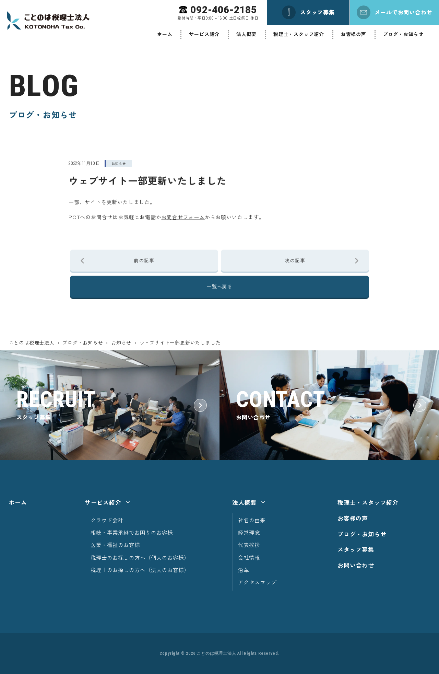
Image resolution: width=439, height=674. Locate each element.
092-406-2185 (223, 9)
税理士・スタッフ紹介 (298, 34)
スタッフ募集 (355, 549)
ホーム (164, 34)
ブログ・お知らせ (403, 34)
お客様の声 (353, 34)
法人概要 (246, 34)
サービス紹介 (204, 34)
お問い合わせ (355, 565)
